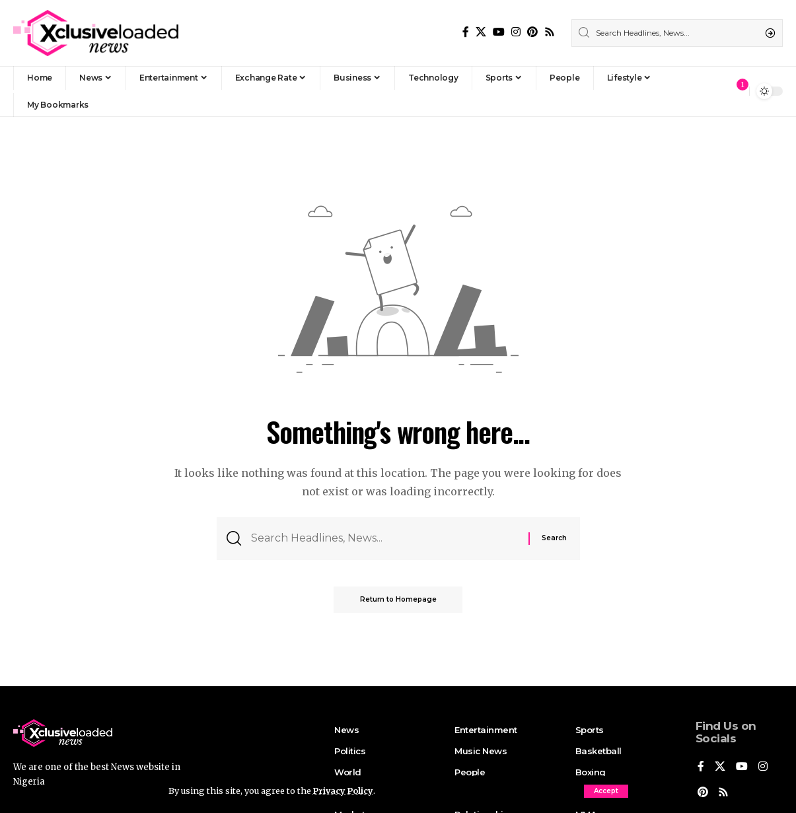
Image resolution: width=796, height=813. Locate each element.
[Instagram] (516, 32)
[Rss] (549, 32)
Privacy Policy (344, 790)
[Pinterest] (532, 32)
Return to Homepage (398, 600)
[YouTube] (498, 32)
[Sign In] (711, 91)
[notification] (735, 91)
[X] (480, 32)
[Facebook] (465, 32)
